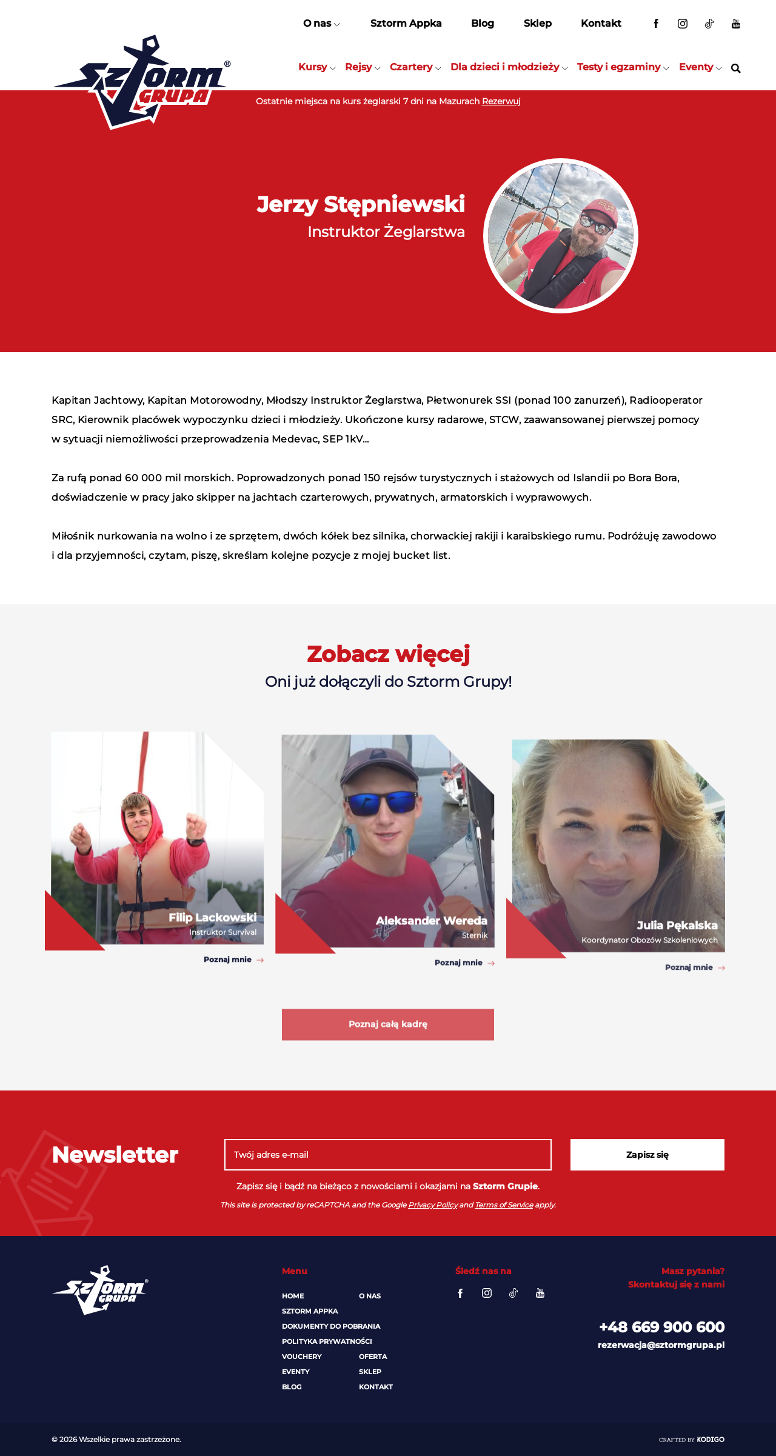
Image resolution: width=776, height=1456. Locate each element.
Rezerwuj (501, 101)
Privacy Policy (432, 1204)
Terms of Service (504, 1204)
